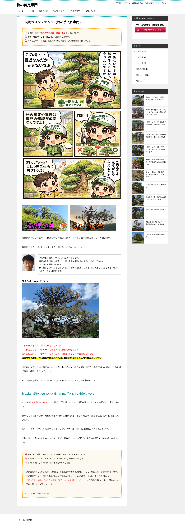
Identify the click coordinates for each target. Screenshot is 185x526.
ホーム (20, 11)
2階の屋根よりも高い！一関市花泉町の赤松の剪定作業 (155, 223)
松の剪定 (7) (141, 51)
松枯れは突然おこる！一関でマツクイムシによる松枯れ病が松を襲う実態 (156, 112)
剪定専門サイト (59, 11)
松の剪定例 (43, 11)
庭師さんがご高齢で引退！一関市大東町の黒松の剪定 (156, 98)
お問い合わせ (90, 11)
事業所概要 (75, 11)
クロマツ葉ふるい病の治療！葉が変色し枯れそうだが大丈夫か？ (156, 174)
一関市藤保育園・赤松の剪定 (156, 209)
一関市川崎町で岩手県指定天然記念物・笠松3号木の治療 (156, 123)
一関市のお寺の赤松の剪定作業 (156, 236)
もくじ (31, 11)
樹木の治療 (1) (142, 69)
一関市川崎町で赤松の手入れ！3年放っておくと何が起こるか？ (155, 149)
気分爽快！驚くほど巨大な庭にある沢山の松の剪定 (156, 198)
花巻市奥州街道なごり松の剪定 (156, 186)
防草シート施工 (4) (143, 75)
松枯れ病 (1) (141, 63)
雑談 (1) (139, 81)
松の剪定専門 (28, 4)
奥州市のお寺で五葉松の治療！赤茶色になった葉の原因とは (156, 162)
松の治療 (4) (141, 57)
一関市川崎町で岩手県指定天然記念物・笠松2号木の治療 (156, 136)
